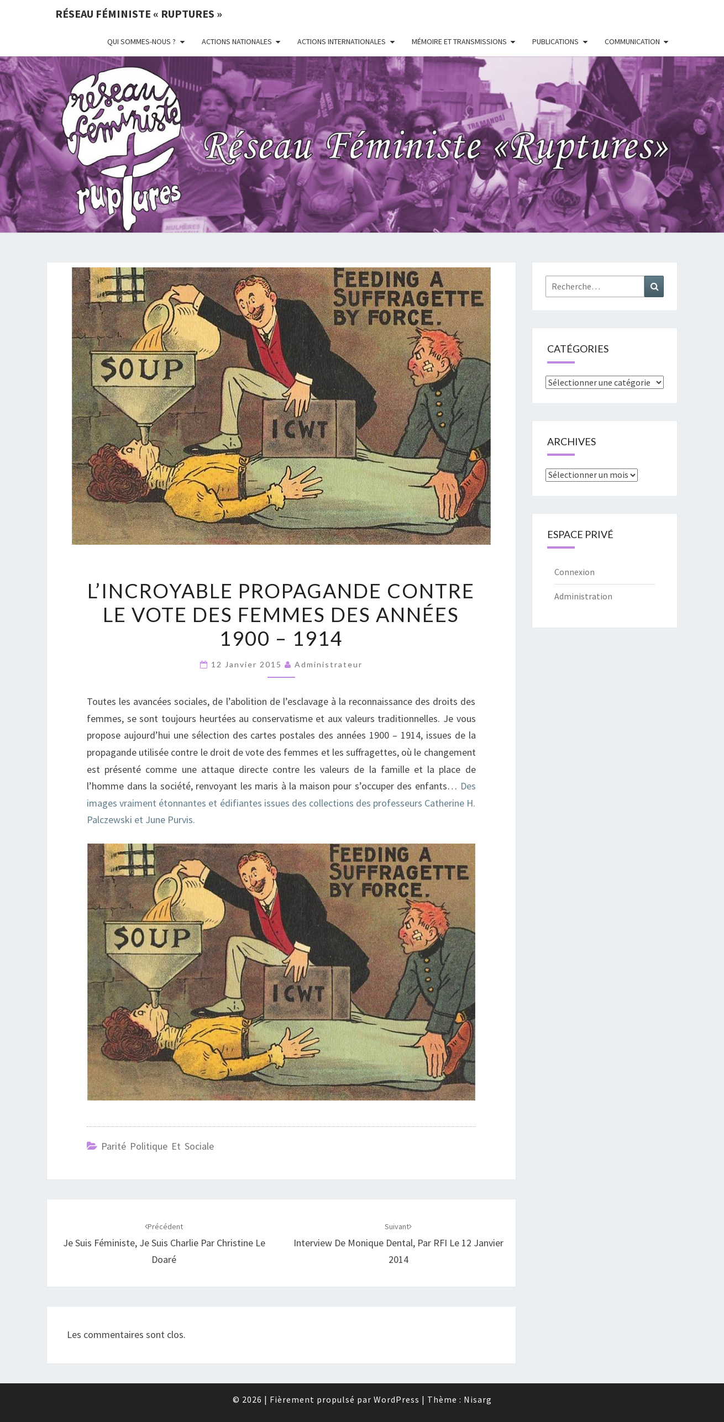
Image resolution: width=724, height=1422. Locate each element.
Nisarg (478, 1399)
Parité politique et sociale (157, 1146)
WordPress (396, 1399)
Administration (583, 596)
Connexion (574, 571)
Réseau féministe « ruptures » (138, 13)
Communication (632, 41)
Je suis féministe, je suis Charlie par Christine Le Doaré (164, 1243)
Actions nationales (237, 41)
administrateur (329, 664)
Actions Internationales (341, 41)
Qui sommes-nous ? (141, 41)
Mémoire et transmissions (459, 41)
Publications (555, 41)
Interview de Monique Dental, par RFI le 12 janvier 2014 (398, 1243)
